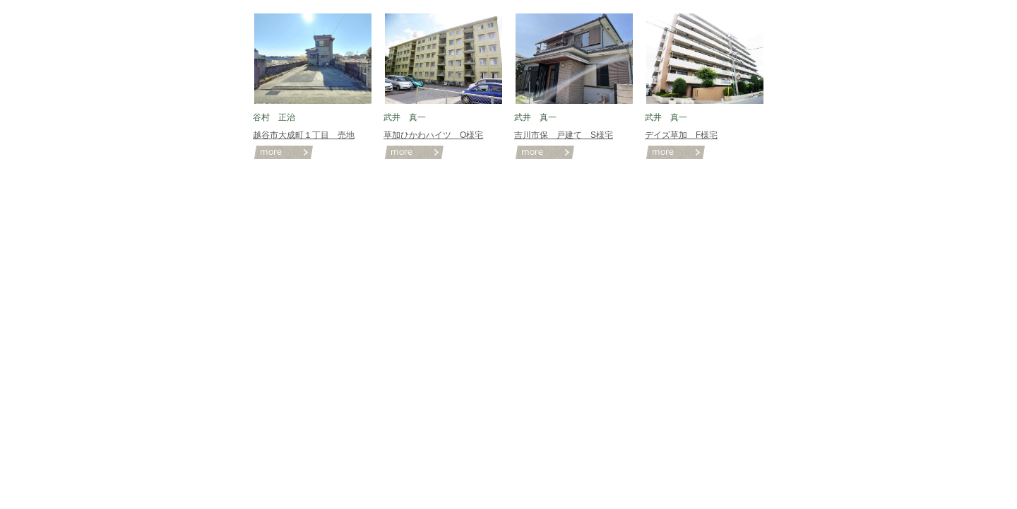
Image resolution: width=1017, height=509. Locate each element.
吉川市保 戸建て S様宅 (563, 135)
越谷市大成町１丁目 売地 (304, 135)
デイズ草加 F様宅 (681, 135)
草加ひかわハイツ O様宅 (433, 135)
